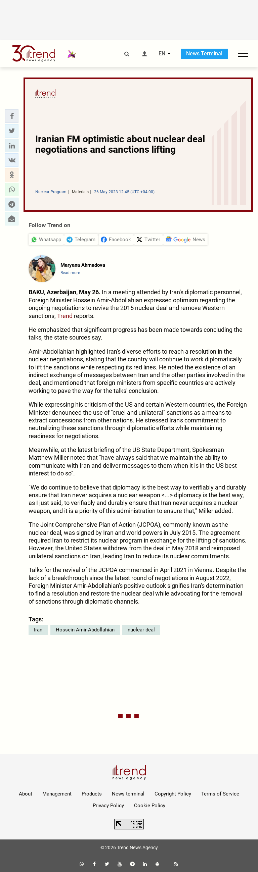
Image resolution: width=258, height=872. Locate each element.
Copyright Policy (173, 794)
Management (57, 794)
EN (162, 53)
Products (92, 794)
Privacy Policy (108, 806)
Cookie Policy (149, 806)
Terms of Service (220, 794)
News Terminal (204, 53)
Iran (38, 630)
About (25, 794)
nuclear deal (141, 630)
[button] (11, 116)
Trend (65, 315)
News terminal (128, 794)
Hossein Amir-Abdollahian (85, 630)
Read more (70, 272)
